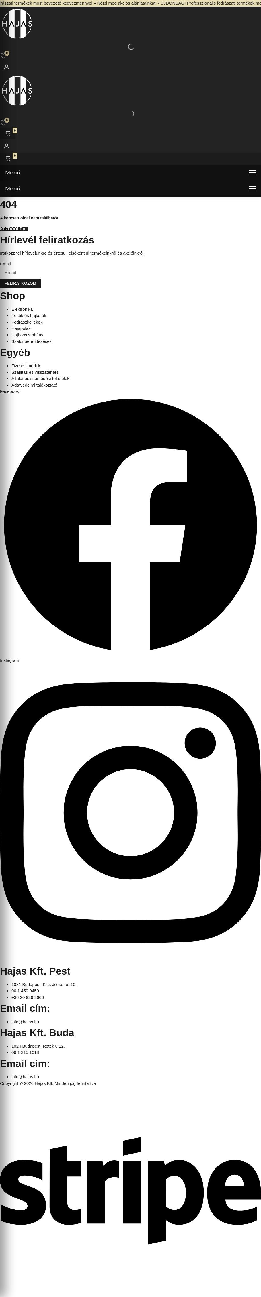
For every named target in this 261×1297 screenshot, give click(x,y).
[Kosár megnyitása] (7, 134)
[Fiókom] (6, 67)
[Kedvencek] (3, 56)
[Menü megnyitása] (130, 173)
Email (5, 263)
